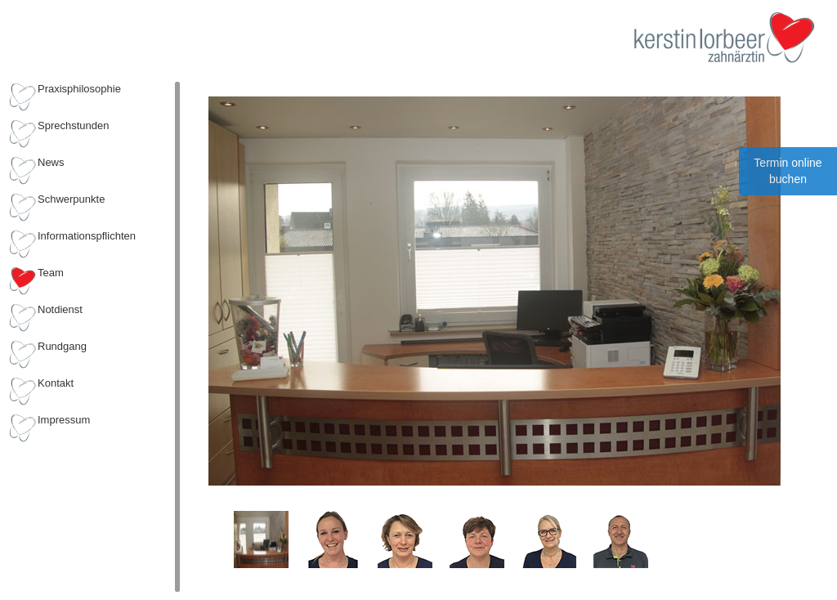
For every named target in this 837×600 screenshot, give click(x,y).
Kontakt (56, 383)
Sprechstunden (73, 125)
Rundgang (62, 346)
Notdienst (60, 309)
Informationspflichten (87, 236)
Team (51, 272)
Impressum (64, 420)
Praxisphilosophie (79, 89)
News (51, 162)
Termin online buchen (787, 171)
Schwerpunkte (71, 199)
